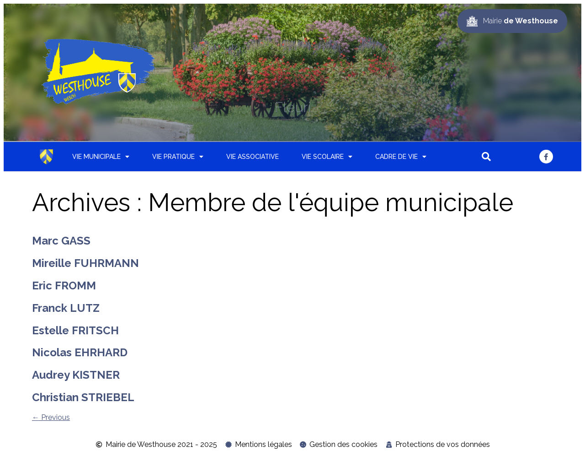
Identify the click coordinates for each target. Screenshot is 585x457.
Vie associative (252, 156)
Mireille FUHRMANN (85, 263)
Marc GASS (61, 240)
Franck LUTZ (66, 308)
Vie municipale (100, 156)
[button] (486, 156)
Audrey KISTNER (76, 374)
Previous (51, 417)
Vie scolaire (327, 156)
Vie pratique (177, 156)
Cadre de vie (400, 156)
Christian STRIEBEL (83, 397)
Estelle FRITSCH (75, 330)
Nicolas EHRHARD (80, 352)
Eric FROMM (64, 285)
